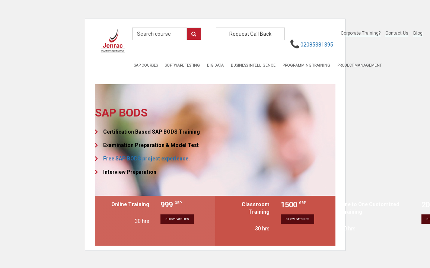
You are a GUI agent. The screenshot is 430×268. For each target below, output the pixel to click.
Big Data (215, 65)
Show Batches (177, 219)
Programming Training (306, 65)
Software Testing (182, 65)
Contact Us (396, 33)
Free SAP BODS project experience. (146, 159)
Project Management (359, 65)
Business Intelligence (253, 65)
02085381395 (316, 45)
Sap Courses (146, 65)
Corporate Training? (360, 33)
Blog (418, 33)
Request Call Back (250, 34)
